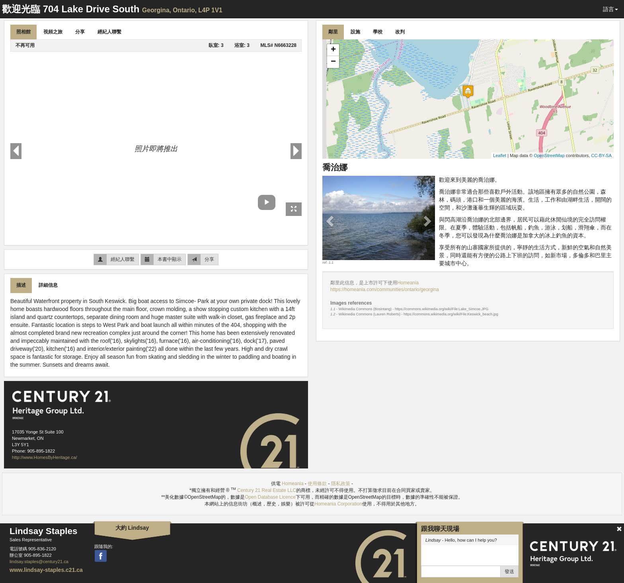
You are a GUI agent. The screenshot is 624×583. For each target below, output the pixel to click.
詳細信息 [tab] (48, 285)
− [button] (333, 62)
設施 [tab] (355, 32)
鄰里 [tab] (333, 32)
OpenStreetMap (549, 155)
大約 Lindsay (132, 528)
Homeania (408, 283)
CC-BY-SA (601, 155)
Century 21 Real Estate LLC (266, 490)
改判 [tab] (400, 32)
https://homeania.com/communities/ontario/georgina (384, 289)
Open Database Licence (270, 497)
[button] (330, 220)
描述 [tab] (21, 285)
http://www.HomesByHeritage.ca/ (44, 457)
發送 (509, 571)
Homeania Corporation (338, 504)
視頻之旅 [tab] (52, 32)
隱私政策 (340, 483)
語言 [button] (610, 9)
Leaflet (499, 155)
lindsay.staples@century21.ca (39, 561)
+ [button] (333, 50)
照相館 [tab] (23, 32)
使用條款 (317, 483)
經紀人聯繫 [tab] (109, 32)
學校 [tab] (377, 32)
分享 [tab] (80, 32)
